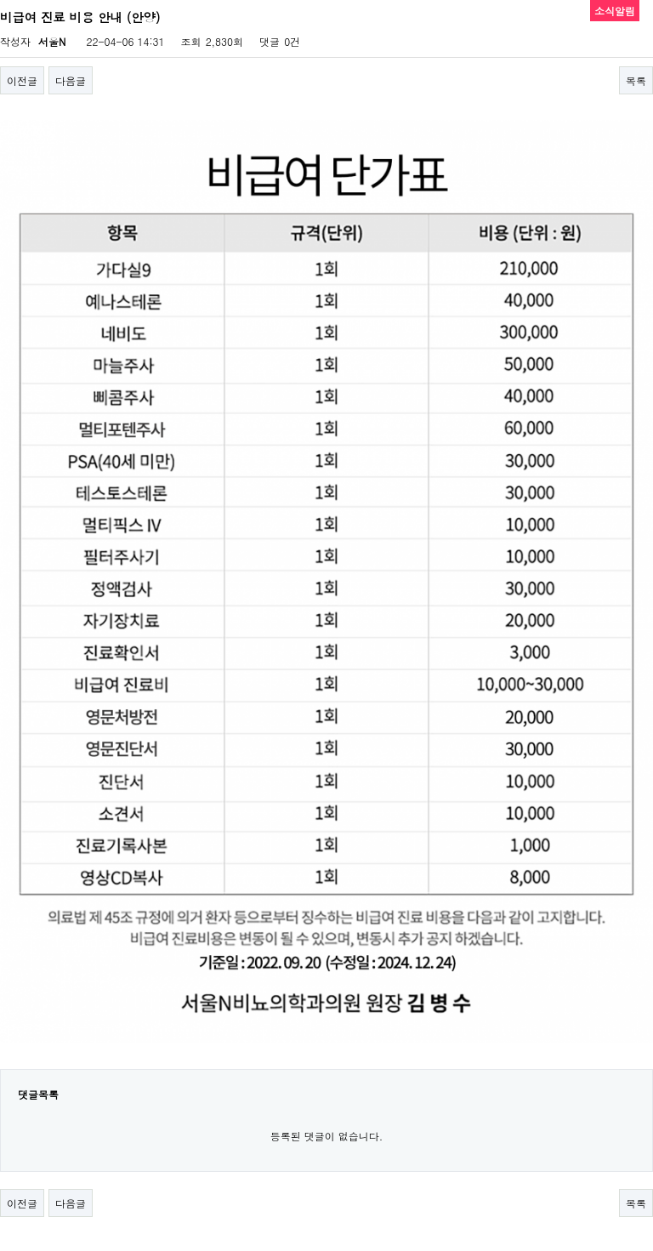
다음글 (70, 80)
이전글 (22, 80)
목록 (636, 80)
